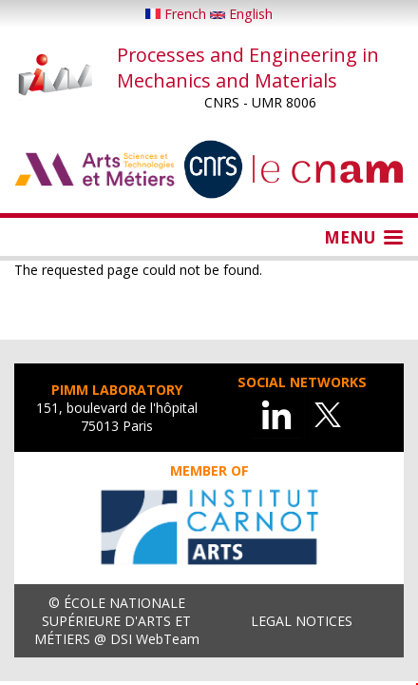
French (177, 14)
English (241, 14)
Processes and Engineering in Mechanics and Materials (248, 67)
